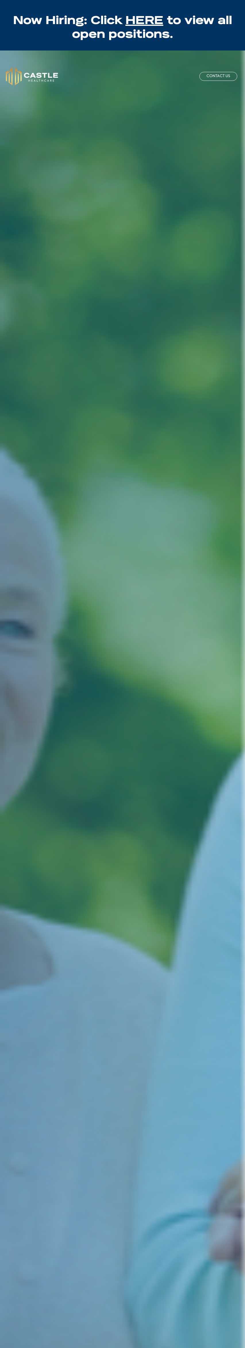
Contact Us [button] (218, 76)
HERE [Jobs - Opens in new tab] (144, 18)
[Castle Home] (32, 76)
